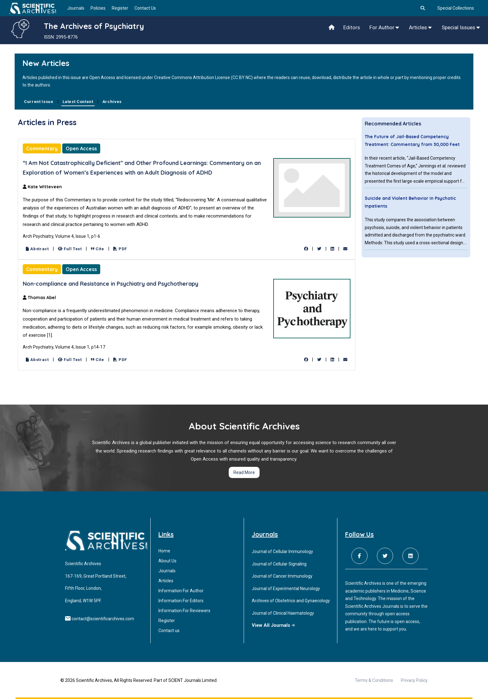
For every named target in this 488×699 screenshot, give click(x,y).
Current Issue (38, 101)
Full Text (70, 248)
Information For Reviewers (184, 610)
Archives (112, 101)
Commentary (42, 148)
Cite (97, 248)
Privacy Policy (414, 680)
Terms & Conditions (374, 680)
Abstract (37, 248)
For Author (384, 27)
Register (120, 8)
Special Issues (461, 27)
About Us (167, 560)
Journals (75, 8)
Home (164, 550)
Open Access (81, 148)
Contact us (169, 630)
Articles (420, 27)
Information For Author (181, 590)
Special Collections (455, 8)
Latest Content (78, 101)
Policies (98, 8)
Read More (244, 472)
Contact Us (145, 8)
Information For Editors (181, 600)
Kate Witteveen (42, 187)
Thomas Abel (39, 297)
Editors (351, 27)
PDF (120, 248)
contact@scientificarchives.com (103, 618)
